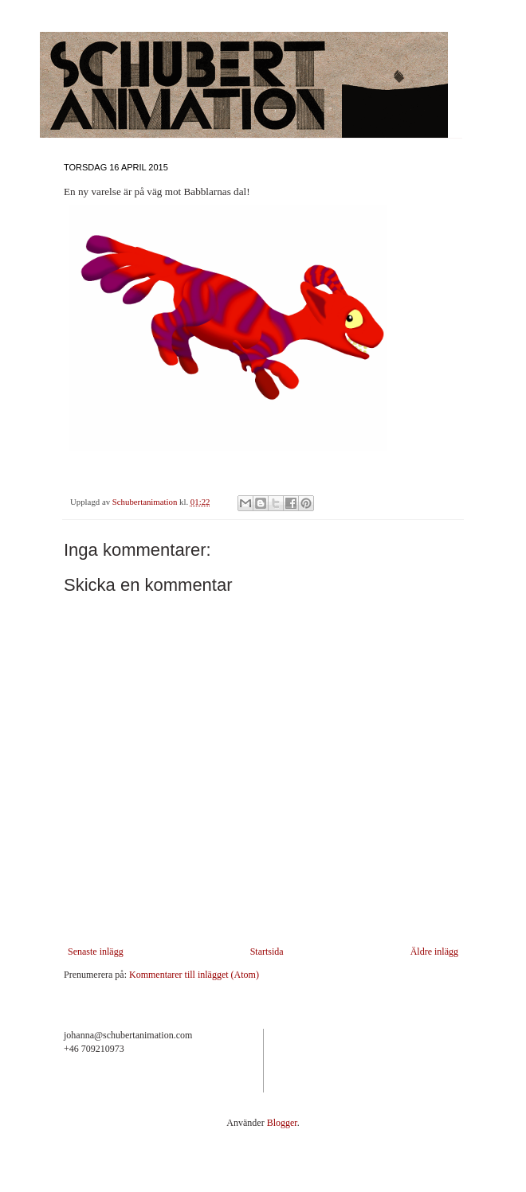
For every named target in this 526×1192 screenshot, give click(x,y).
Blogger (282, 1122)
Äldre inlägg (434, 951)
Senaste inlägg (96, 951)
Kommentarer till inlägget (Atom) (194, 974)
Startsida (267, 951)
